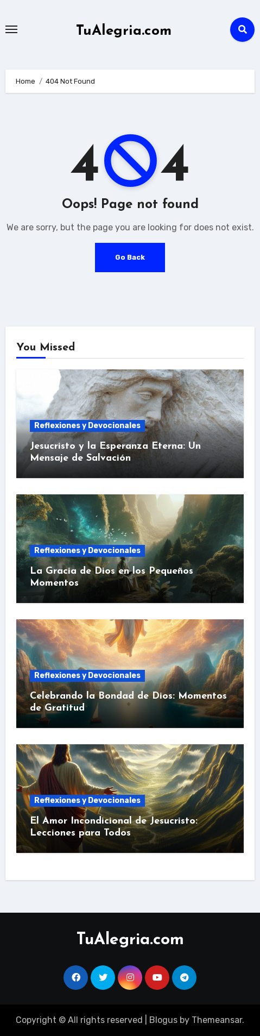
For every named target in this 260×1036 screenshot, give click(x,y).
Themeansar (217, 1020)
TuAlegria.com (124, 31)
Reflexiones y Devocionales (87, 425)
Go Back (130, 257)
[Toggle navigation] (11, 29)
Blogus (163, 1020)
